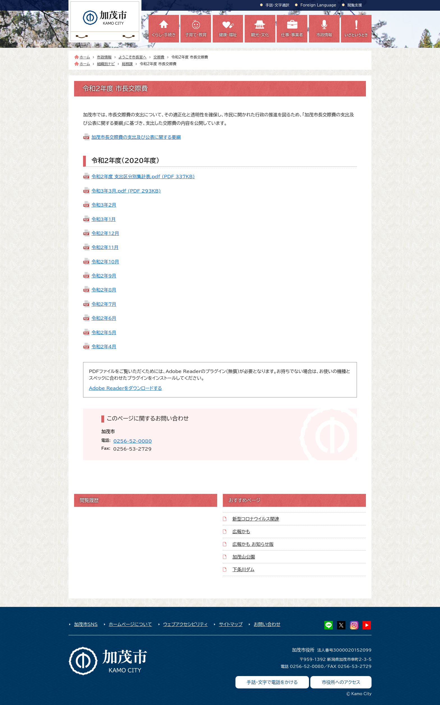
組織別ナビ (106, 64)
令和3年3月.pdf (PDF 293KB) (126, 191)
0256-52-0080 (132, 441)
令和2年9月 (103, 276)
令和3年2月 (103, 205)
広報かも (241, 531)
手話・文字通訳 (277, 5)
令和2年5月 (103, 332)
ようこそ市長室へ (132, 57)
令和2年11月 (104, 247)
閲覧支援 (354, 5)
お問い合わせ (267, 624)
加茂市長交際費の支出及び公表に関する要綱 (136, 137)
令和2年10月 (105, 261)
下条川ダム (243, 569)
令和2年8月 (103, 290)
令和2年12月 (105, 233)
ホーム (85, 57)
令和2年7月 (103, 304)
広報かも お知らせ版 (252, 544)
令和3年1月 (103, 219)
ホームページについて (130, 624)
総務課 (127, 64)
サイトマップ (230, 624)
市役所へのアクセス (341, 682)
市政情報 (104, 57)
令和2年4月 (103, 346)
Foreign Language (318, 5)
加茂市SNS (86, 624)
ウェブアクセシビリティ (185, 624)
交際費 (158, 57)
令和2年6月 (103, 318)
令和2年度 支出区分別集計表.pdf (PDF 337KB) (143, 176)
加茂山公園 (243, 557)
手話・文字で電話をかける (272, 682)
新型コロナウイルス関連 (255, 519)
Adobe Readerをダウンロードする (125, 388)
